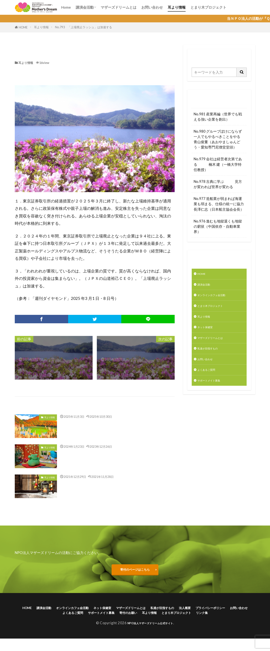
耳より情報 (177, 7)
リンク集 (158, 624)
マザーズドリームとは (118, 7)
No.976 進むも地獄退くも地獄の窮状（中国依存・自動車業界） (218, 226)
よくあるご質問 (210, 381)
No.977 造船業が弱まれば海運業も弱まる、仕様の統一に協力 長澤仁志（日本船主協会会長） (219, 203)
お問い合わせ (152, 7)
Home (66, 7)
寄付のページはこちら (135, 571)
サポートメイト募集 (213, 393)
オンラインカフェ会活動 (217, 298)
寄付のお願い (196, 617)
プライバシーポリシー (57, 617)
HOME (23, 27)
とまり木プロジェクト (208, 7)
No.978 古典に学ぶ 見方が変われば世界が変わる (218, 184)
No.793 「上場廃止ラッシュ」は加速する (84, 27)
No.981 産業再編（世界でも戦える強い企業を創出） (218, 116)
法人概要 (236, 611)
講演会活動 (85, 7)
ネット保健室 (208, 334)
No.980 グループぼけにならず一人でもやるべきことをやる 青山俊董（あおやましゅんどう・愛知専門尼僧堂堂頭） (219, 139)
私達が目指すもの (211, 357)
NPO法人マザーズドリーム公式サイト (150, 635)
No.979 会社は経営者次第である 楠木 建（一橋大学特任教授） (218, 164)
